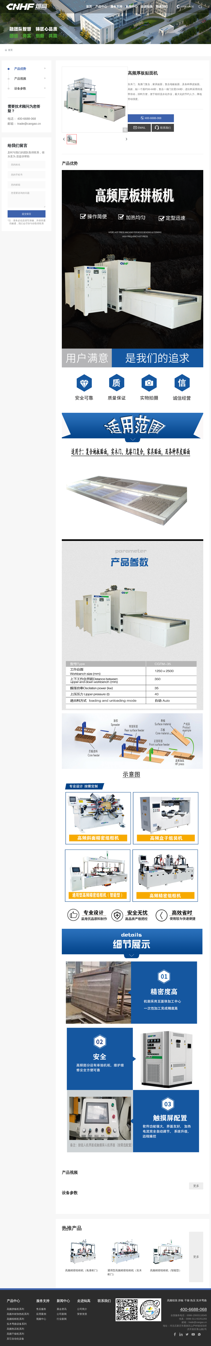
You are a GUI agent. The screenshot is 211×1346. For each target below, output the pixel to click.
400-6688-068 (26, 118)
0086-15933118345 (197, 1315)
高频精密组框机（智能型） (166, 1270)
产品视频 (20, 78)
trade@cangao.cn (29, 123)
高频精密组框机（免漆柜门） (82, 1270)
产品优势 (20, 68)
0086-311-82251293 (196, 1318)
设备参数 (20, 88)
